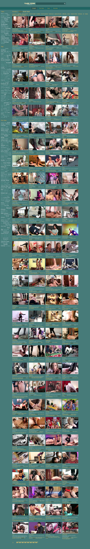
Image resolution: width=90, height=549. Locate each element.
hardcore (3, 84)
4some (48, 360)
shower (20, 205)
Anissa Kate (4, 140)
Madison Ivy (3, 206)
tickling (35, 171)
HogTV (6, 20)
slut (1, 108)
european (8, 75)
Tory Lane (5, 240)
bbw (10, 53)
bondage (2, 61)
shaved (5, 107)
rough (2, 106)
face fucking (3, 76)
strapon (68, 13)
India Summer (4, 174)
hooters (9, 85)
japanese (7, 87)
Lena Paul (7, 200)
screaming (8, 106)
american (8, 50)
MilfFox (7, 25)
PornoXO (3, 31)
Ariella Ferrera (3, 142)
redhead (5, 105)
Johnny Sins (4, 186)
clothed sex (53, 308)
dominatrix (56, 203)
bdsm (2, 55)
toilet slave (80, 13)
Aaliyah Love (3, 122)
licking (6, 90)
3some (6, 48)
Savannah (6, 232)
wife (4, 117)
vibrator (48, 32)
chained (22, 30)
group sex (26, 204)
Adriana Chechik (5, 124)
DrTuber (3, 16)
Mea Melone (8, 209)
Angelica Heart (7, 137)
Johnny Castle (7, 184)
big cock (32, 203)
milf (5, 94)
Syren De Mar (6, 237)
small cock (21, 103)
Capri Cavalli (8, 153)
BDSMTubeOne (65, 117)
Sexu (7, 32)
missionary (3, 95)
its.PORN (3, 22)
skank (63, 137)
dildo (2, 73)
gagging (13, 120)
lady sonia (17, 171)
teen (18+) (25, 31)
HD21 (2, 19)
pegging (33, 432)
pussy (7, 104)
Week (28, 11)
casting (2, 63)
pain (18, 153)
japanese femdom (58, 13)
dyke (55, 518)
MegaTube (3, 25)
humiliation (47, 85)
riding (9, 105)
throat (22, 120)
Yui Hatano (8, 245)
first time (47, 187)
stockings (8, 110)
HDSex (6, 19)
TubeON (2, 35)
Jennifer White (5, 180)
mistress (75, 30)
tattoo (6, 112)
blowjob (7, 60)
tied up (57, 204)
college (22, 413)
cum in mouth (3, 69)
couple (9, 65)
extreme (18, 66)
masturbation (4, 93)
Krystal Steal (6, 197)
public (4, 104)
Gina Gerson (4, 172)
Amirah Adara (4, 134)
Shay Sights (6, 234)
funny (24, 136)
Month (24, 11)
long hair (2, 91)
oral (2, 100)
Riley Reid (8, 225)
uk (77, 170)
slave (36, 32)
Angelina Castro (4, 138)
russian (5, 106)
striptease (6, 111)
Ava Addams (4, 147)
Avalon (5, 149)
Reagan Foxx (6, 222)
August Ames (7, 146)
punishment (51, 325)
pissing (18, 205)
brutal (17, 343)
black (8, 58)
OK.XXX (6, 27)
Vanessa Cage (4, 242)
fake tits (9, 76)
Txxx (6, 35)
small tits (5, 108)
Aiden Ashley (8, 125)
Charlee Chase (7, 157)
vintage (2, 116)
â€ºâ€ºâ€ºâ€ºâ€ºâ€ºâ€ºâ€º (27, 542)
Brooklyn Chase (7, 152)
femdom (5, 78)
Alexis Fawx (4, 130)
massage (6, 91)
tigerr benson (22, 397)
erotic (5, 75)
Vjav (2, 40)
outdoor (2, 101)
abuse (34, 537)
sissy (35, 432)
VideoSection (5, 38)
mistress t (50, 49)
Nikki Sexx (7, 217)
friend (16, 501)
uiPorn (9, 35)
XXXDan (6, 42)
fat (4, 77)
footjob (56, 289)
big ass (9, 55)
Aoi (4, 141)
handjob (7, 82)
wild (6, 117)
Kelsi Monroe (5, 194)
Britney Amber (4, 151)
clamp (53, 518)
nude (8, 99)
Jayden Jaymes (4, 179)
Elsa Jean (6, 168)
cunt (6, 70)
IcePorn (7, 21)
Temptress (5, 239)
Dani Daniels (7, 165)
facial (7, 76)
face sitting (18, 221)
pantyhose (47, 325)
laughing (47, 290)
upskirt (54, 239)
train (41, 432)
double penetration (4, 74)
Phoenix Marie (4, 221)
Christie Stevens (4, 161)
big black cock (3, 56)
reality (2, 105)
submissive (64, 120)
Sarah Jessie (6, 229)
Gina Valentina (8, 173)
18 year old (3, 48)
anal (2, 51)
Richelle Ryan (6, 223)
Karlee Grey (6, 190)
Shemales (55, 8)
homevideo (5, 85)
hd (7, 84)
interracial (3, 87)
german (2, 81)
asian (5, 51)
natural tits (3, 98)
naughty (2, 99)
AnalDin (6, 13)
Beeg (8, 15)
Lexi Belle (2, 201)
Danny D (3, 167)
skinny (8, 107)
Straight (34, 8)
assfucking (7, 52)
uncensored (7, 115)
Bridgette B (6, 150)
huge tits (2, 86)
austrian (15, 136)
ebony (9, 74)
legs (8, 89)
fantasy (2, 77)
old (10, 99)
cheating (5, 63)
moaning (7, 95)
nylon (20, 50)
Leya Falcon (7, 202)
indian (9, 86)
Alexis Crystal (5, 129)
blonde (3, 60)
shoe (34, 222)
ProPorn (8, 31)
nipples (5, 99)
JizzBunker (4, 24)
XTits (2, 42)
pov (10, 103)
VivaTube (7, 39)
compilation (20, 84)
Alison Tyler (5, 132)
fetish (9, 78)
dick (10, 72)
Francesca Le (3, 170)
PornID (2, 29)
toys (4, 115)
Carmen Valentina (4, 155)
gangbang (7, 80)
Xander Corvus (4, 245)
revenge (37, 377)
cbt (83, 13)
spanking (19, 31)
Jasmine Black (7, 175)
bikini (15, 483)
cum (10, 68)
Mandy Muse (3, 208)
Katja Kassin (6, 191)
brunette (8, 62)
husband (6, 86)
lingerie (9, 90)
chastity (86, 13)
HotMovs (3, 21)
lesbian (2, 90)
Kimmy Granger (3, 196)
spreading (52, 171)
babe (2, 54)
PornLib (5, 29)
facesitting (38, 13)
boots (48, 84)
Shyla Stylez (5, 235)
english (2, 75)
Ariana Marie (8, 141)
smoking (75, 395)
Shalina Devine (4, 233)
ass (8, 51)
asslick (36, 518)
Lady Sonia (3, 198)
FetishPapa (3, 17)
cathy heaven (18, 397)
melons (2, 94)
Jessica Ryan (6, 182)
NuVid (2, 27)
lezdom (47, 519)
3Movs (2, 13)
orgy (7, 100)
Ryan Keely (9, 226)
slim (25, 396)
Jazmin (9, 179)
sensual (2, 107)
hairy (4, 82)
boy (50, 449)
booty (5, 61)
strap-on (2, 111)
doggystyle (6, 73)
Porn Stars (41, 8)
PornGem (3, 28)
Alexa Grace (6, 127)
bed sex (34, 170)
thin (22, 153)
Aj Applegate (3, 126)
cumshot (9, 69)
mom (5, 97)
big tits (5, 58)
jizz (1, 88)
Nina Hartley (5, 218)
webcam (5, 116)
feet (6, 77)
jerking (41, 203)
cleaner (57, 101)
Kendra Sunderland (6, 195)
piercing (8, 101)
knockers (2, 89)
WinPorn (5, 40)
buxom (38, 31)
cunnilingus (3, 70)
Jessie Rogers (3, 183)
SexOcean (3, 32)
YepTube (3, 43)
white (2, 117)
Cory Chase (7, 163)
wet (8, 116)
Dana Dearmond (4, 164)
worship (72, 31)
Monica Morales (7, 214)
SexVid (2, 33)
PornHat (8, 28)
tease (24, 103)
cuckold (7, 68)
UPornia (3, 36)
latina (5, 89)
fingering (3, 80)
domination (49, 119)
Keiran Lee (4, 193)
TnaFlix (6, 33)
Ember (2, 169)
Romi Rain (3, 226)
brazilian (34, 449)
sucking (2, 112)
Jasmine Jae (3, 176)
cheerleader (19, 136)
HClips (8, 17)
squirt (4, 110)
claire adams (67, 520)
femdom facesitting (15, 15)
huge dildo (57, 450)
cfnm (34, 203)
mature (9, 93)
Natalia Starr (3, 216)
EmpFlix (6, 16)
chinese (67, 66)
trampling (19, 13)
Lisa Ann (3, 204)
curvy (9, 70)
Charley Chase (4, 158)
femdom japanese (44, 13)
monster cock (8, 97)
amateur (3, 50)
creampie (3, 68)
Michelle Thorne (7, 212)
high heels (72, 30)
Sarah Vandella (4, 230)
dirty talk (58, 449)
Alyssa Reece (6, 133)
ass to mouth (34, 431)
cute (1, 72)
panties (5, 101)
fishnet (73, 501)
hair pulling (14, 396)
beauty (5, 55)
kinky (6, 88)
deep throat (5, 72)
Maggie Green (8, 206)
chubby (8, 63)
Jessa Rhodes (3, 181)
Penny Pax (6, 219)
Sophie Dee (6, 236)
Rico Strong (3, 225)
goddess (55, 84)
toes (22, 484)
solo (2, 110)
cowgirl (2, 67)
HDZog (2, 20)
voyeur (33, 120)
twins (38, 273)
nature (7, 98)
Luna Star (6, 205)
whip (69, 221)
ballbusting (64, 13)
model (2, 97)
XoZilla (9, 40)
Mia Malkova (4, 211)
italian (22, 307)
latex (15, 50)
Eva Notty (6, 169)
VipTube (3, 39)
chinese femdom (25, 13)
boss (31, 137)
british (4, 62)
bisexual (51, 101)
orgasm (4, 100)
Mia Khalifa (3, 210)
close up (2, 64)
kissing (8, 88)
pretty (2, 104)
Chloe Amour (8, 160)
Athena (3, 145)
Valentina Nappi (5, 241)
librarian (17, 520)
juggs (3, 88)
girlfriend (5, 81)
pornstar (6, 103)
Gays (48, 8)
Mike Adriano (4, 213)
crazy (6, 67)
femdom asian (23, 15)
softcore (73, 467)
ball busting (16, 49)
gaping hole (41, 431)
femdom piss (51, 13)
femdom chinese (74, 13)
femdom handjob (32, 13)
